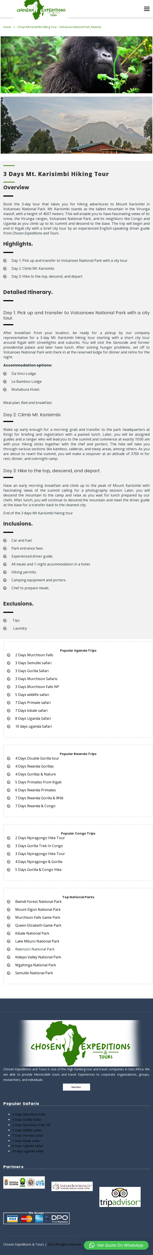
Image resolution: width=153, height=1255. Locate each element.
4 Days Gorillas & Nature (35, 774)
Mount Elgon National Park (38, 909)
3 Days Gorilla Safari (32, 670)
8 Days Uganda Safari (33, 718)
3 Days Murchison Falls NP (37, 686)
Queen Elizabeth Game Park (38, 925)
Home (7, 27)
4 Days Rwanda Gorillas (34, 766)
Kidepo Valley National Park (38, 957)
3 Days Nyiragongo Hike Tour (40, 853)
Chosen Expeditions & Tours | (25, 1244)
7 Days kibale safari (31, 710)
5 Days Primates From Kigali (38, 782)
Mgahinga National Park (35, 965)
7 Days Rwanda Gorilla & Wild (39, 798)
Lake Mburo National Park (37, 941)
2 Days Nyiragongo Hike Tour (40, 837)
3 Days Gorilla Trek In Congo (39, 845)
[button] (116, 1245)
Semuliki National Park (34, 973)
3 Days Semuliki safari (33, 662)
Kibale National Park (32, 933)
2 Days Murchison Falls (34, 655)
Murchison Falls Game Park (37, 917)
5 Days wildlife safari (32, 694)
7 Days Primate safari (33, 702)
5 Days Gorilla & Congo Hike (38, 869)
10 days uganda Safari (33, 726)
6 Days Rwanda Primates (35, 790)
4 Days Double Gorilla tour (37, 758)
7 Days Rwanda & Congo (35, 805)
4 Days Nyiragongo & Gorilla (39, 861)
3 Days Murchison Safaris (36, 678)
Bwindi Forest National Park (38, 901)
